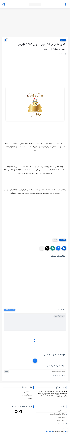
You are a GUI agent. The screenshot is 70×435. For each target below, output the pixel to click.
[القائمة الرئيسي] (66, 4)
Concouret (49, 431)
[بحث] (3, 4)
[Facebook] (20, 412)
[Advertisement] (35, 23)
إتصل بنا (30, 398)
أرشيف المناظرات (27, 395)
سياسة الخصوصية (27, 392)
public (63, 40)
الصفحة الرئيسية (60, 411)
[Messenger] (16, 412)
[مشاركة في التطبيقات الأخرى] (41, 248)
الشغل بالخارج (61, 420)
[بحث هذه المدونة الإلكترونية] (37, 371)
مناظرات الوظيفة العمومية (57, 414)
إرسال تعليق (59, 316)
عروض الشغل (61, 417)
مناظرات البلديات (60, 423)
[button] (58, 248)
